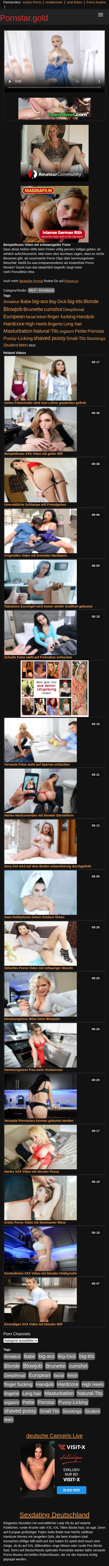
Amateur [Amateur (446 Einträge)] (11, 301)
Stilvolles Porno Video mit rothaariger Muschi (38, 968)
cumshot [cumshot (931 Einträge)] (53, 309)
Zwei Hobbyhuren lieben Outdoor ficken (34, 917)
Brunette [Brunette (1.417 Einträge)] (33, 309)
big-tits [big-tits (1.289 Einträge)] (75, 301)
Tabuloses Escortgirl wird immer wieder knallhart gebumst (48, 606)
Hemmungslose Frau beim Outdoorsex (33, 1070)
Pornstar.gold (24, 18)
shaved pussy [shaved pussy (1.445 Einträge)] (49, 338)
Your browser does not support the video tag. (54, 61)
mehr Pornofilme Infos (18, 272)
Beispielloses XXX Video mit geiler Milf (33, 454)
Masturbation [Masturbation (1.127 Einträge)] (17, 331)
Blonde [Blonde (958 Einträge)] (91, 301)
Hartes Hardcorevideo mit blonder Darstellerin (39, 815)
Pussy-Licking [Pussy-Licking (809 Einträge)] (18, 338)
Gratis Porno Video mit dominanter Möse (35, 1222)
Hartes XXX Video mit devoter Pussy (31, 1171)
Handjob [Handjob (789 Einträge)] (85, 316)
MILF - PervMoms (41, 290)
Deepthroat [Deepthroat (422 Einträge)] (73, 309)
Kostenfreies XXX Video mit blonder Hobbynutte (40, 1273)
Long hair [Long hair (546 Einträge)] (72, 323)
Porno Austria (96, 2)
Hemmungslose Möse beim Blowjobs (32, 1019)
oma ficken (74, 2)
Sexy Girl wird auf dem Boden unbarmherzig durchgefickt (47, 866)
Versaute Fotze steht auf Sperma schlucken (37, 764)
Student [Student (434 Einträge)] (10, 345)
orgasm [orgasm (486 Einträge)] (66, 331)
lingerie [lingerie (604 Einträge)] (55, 323)
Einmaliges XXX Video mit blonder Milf (33, 1324)
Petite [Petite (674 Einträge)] (81, 331)
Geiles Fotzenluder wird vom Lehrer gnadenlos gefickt (45, 403)
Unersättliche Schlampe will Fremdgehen (35, 504)
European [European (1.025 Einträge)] (14, 316)
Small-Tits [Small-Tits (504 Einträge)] (76, 338)
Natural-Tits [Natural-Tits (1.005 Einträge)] (45, 331)
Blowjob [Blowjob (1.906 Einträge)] (12, 309)
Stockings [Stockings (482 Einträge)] (96, 338)
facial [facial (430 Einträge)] (31, 316)
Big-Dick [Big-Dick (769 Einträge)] (58, 301)
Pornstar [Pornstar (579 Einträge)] (95, 331)
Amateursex (54, 2)
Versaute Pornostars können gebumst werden (38, 1120)
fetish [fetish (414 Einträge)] (41, 316)
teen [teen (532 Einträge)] (23, 344)
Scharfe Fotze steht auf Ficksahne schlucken (38, 657)
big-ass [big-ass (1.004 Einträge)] (40, 301)
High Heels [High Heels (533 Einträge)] (36, 323)
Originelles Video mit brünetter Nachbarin (35, 555)
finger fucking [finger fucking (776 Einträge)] (62, 316)
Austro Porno (32, 2)
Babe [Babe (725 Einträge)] (25, 301)
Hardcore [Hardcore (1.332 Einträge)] (13, 324)
